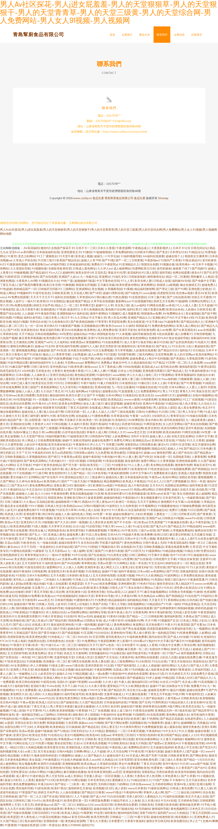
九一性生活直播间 (123, 389)
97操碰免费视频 (190, 507)
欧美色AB (92, 737)
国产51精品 (61, 732)
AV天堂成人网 (135, 757)
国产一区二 (122, 262)
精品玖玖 (41, 651)
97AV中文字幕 (97, 692)
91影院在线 (48, 683)
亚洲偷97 (211, 323)
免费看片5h (198, 687)
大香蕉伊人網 (24, 471)
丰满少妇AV (45, 786)
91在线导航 (93, 528)
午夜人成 (124, 683)
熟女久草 (38, 434)
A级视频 (47, 524)
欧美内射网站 (204, 356)
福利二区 (151, 376)
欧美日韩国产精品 (169, 737)
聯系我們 (162, 34)
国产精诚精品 (135, 679)
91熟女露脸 (119, 299)
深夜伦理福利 (81, 442)
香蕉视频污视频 (42, 520)
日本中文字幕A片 (141, 475)
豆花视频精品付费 (92, 327)
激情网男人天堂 (10, 806)
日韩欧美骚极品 (15, 458)
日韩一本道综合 (50, 827)
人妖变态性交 (46, 675)
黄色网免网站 (122, 626)
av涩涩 (117, 773)
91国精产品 (91, 610)
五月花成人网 (79, 295)
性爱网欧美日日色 (143, 270)
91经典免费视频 (187, 634)
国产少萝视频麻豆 (177, 483)
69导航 (153, 683)
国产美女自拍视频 (195, 425)
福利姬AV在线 (181, 282)
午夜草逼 (173, 385)
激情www (90, 368)
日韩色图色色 (55, 642)
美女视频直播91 (150, 499)
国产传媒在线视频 (18, 814)
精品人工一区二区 (66, 307)
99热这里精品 (190, 606)
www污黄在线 (74, 667)
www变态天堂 (136, 434)
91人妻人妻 (129, 458)
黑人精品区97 (184, 585)
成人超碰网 (203, 495)
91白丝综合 (101, 634)
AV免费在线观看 (18, 299)
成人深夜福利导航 (52, 610)
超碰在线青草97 (69, 544)
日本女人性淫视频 (129, 372)
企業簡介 (127, 34)
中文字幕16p (154, 323)
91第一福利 (172, 606)
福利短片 (185, 352)
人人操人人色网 (73, 569)
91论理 (162, 389)
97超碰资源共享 (77, 438)
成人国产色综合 (183, 454)
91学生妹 (113, 258)
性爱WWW (68, 692)
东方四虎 (59, 380)
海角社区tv (80, 769)
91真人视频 (39, 528)
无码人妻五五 (109, 728)
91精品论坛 (196, 254)
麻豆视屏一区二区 (136, 651)
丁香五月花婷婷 (78, 409)
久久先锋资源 (128, 507)
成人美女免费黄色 (189, 409)
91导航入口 (79, 581)
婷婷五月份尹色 (43, 307)
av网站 (160, 597)
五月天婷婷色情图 (104, 577)
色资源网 (209, 593)
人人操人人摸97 (186, 540)
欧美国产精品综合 (67, 262)
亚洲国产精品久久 (139, 319)
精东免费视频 (107, 585)
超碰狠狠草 (62, 503)
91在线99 (70, 618)
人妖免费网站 (120, 438)
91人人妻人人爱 (138, 466)
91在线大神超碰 (71, 761)
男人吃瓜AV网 (117, 319)
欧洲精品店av (141, 442)
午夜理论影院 (206, 368)
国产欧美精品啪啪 (81, 323)
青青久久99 (187, 393)
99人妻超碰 (89, 720)
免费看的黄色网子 (118, 471)
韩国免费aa (75, 622)
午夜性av (154, 479)
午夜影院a (110, 266)
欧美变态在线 (191, 708)
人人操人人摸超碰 (148, 667)
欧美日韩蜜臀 (26, 397)
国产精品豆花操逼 (171, 720)
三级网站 (68, 290)
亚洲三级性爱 (30, 417)
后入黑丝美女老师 (100, 524)
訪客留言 (196, 34)
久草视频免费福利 (181, 532)
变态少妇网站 (26, 258)
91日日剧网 (195, 511)
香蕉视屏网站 (49, 389)
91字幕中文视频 (158, 556)
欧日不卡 (67, 319)
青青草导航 (63, 356)
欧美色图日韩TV (54, 340)
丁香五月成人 (8, 286)
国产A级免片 (133, 295)
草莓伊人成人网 (97, 434)
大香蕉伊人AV (41, 425)
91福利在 (33, 430)
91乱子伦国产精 (83, 360)
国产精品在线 (99, 749)
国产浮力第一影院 (74, 466)
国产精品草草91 (202, 712)
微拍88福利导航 (127, 814)
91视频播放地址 (168, 507)
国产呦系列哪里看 (30, 286)
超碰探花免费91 (158, 692)
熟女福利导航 (33, 822)
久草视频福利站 (36, 458)
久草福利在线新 (107, 765)
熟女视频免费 (27, 765)
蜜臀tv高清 (18, 430)
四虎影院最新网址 (158, 630)
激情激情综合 (155, 278)
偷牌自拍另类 (203, 532)
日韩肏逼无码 (120, 720)
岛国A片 (62, 683)
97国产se (173, 655)
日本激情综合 (127, 385)
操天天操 (80, 483)
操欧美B (77, 716)
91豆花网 (87, 634)
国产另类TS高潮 (156, 757)
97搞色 (180, 442)
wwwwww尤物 (93, 491)
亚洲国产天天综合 (106, 659)
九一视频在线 (47, 741)
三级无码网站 (145, 356)
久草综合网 (188, 647)
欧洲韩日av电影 (103, 487)
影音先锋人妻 (143, 282)
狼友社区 (117, 540)
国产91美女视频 (85, 430)
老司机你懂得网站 (147, 741)
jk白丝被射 (17, 593)
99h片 (140, 577)
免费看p (106, 364)
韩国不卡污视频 (113, 651)
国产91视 (108, 262)
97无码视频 (136, 671)
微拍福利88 (57, 397)
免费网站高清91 (138, 749)
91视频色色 (85, 389)
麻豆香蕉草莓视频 (30, 340)
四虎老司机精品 (132, 425)
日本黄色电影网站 (16, 761)
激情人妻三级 (130, 380)
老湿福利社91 (136, 274)
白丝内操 (192, 601)
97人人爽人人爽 (95, 372)
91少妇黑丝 (143, 663)
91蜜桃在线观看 (20, 552)
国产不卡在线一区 (125, 524)
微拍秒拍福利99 (39, 364)
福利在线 (82, 315)
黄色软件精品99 (98, 769)
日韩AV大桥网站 (146, 413)
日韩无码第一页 (75, 413)
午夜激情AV (80, 446)
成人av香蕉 (95, 356)
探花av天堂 (12, 524)
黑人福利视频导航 (140, 409)
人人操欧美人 (39, 376)
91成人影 (210, 413)
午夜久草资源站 (52, 618)
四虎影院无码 (165, 295)
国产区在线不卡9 (52, 479)
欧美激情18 (138, 471)
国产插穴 (53, 458)
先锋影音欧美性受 (59, 270)
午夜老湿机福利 (177, 544)
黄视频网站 (93, 344)
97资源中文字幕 (20, 647)
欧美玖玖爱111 (75, 397)
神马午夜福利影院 (160, 614)
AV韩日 (15, 630)
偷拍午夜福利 (21, 573)
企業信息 (179, 34)
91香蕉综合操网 (143, 712)
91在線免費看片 (112, 344)
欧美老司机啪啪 (185, 773)
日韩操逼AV (134, 454)
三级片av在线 (146, 532)
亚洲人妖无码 (67, 589)
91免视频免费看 (180, 471)
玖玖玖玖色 (206, 761)
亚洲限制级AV (66, 315)
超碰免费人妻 (75, 536)
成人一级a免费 (98, 675)
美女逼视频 (12, 438)
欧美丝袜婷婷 (171, 434)
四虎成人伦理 (13, 516)
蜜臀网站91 (92, 364)
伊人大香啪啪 (38, 667)
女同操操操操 (13, 741)
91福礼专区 (119, 278)
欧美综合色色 (174, 311)
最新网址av (122, 303)
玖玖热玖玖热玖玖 (86, 520)
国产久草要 (188, 777)
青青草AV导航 (104, 597)
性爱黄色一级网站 (162, 769)
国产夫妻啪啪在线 (133, 520)
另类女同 (94, 581)
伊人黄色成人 (29, 818)
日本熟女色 (43, 372)
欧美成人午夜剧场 (113, 581)
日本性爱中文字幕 (27, 380)
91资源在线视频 (113, 462)
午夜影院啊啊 (102, 671)
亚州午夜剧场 (194, 430)
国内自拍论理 (157, 638)
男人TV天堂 (170, 393)
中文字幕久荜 (97, 319)
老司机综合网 (168, 368)
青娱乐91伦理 (116, 274)
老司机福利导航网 (67, 348)
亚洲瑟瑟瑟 (76, 585)
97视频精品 (94, 483)
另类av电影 (87, 700)
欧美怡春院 (118, 454)
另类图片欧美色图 (166, 806)
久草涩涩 (195, 548)
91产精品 (158, 364)
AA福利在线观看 (153, 258)
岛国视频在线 (138, 724)
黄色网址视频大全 (177, 716)
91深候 (194, 638)
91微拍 (87, 254)
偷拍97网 (57, 421)
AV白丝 (82, 638)
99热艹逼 (67, 282)
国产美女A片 (19, 487)
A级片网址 (174, 708)
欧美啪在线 (17, 622)
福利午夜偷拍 (127, 573)
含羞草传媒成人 (114, 696)
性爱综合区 (208, 552)
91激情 (197, 593)
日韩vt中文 (132, 540)
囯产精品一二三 (137, 618)
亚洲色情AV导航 (121, 634)
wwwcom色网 (203, 585)
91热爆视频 (192, 642)
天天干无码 (28, 548)
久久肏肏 (57, 364)
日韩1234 (6, 606)
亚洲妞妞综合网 (20, 425)
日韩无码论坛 (199, 250)
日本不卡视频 (204, 266)
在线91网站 (104, 430)
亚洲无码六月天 (30, 524)
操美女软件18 (84, 274)
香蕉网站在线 (176, 601)
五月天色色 (14, 700)
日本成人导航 (188, 622)
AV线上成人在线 (88, 511)
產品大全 (144, 34)
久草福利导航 (200, 671)
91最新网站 (153, 552)
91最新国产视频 (69, 327)
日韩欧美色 (146, 806)
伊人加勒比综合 (56, 614)
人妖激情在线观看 (144, 352)
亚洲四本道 (92, 569)
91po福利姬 (168, 380)
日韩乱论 (208, 655)
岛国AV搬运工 (22, 434)
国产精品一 (190, 761)
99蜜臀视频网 (141, 450)
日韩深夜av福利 (83, 454)
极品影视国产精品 (77, 303)
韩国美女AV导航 (77, 651)
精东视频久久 (183, 818)
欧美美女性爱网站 (70, 405)
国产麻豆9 (177, 642)
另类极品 (202, 724)
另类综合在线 (38, 323)
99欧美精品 (20, 614)
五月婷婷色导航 (188, 802)
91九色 (69, 393)
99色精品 (120, 487)
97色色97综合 (146, 585)
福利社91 (87, 827)
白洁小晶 (78, 528)
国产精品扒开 (116, 692)
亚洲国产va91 (43, 344)
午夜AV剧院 (98, 401)
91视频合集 (167, 266)
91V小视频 (36, 507)
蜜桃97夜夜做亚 (180, 671)
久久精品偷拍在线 (139, 364)
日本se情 (143, 573)
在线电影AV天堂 (131, 548)
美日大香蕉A (14, 356)
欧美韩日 (42, 303)
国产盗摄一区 (195, 753)
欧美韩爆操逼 (137, 495)
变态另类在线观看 (109, 741)
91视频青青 (155, 724)
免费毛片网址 (122, 442)
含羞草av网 (69, 561)
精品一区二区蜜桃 (177, 278)
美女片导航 (55, 655)
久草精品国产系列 (25, 634)
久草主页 (27, 806)
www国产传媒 (199, 765)
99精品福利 (193, 528)
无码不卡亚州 (139, 438)
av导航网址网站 (78, 614)
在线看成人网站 (99, 409)
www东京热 (42, 471)
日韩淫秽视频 (202, 335)
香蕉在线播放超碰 (81, 495)
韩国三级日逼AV (175, 581)
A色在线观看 (165, 335)
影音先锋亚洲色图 (99, 773)
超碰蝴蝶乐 (183, 397)
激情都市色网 (183, 466)
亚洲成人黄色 (56, 536)
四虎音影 (42, 397)
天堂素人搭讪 (92, 777)
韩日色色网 (15, 569)
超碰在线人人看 (32, 413)
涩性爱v (179, 589)
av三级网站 (48, 716)
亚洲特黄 (21, 536)
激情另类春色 (191, 728)
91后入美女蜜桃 (96, 536)
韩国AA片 (88, 503)
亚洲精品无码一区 (166, 712)
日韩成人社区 (184, 679)
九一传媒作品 (88, 278)
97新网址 (114, 532)
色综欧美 (202, 491)
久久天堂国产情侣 (31, 438)
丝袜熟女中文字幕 (177, 687)
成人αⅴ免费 (164, 331)
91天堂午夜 (66, 258)
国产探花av (30, 741)
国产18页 (95, 295)
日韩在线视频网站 (46, 335)
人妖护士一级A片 (24, 303)
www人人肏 (123, 528)
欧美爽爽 (147, 536)
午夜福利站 (153, 732)
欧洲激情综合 (127, 348)
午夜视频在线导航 (193, 745)
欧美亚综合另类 (42, 385)
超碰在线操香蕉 (53, 810)
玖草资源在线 (119, 417)
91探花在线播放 (49, 818)
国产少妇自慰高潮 (178, 299)
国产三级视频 (49, 430)
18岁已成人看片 (20, 385)
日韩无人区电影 (78, 606)
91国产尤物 (160, 782)
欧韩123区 (161, 536)
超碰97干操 (109, 573)
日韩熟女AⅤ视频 (172, 520)
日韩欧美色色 (189, 700)
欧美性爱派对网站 (127, 286)
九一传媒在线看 (47, 544)
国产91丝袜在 (32, 356)
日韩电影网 (94, 462)
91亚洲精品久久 (129, 266)
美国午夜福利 (98, 425)
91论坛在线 (159, 663)
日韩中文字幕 (204, 438)
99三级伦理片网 (42, 659)
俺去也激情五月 (190, 286)
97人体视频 (123, 335)
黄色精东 (22, 769)
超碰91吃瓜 (110, 450)
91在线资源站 (137, 299)
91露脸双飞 (39, 552)
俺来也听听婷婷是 (45, 757)
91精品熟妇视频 (172, 552)
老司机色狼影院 (174, 421)
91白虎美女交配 (117, 556)
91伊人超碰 (153, 679)
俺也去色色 (197, 565)
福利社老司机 (32, 319)
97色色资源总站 (158, 471)
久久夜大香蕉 (97, 687)
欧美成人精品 (70, 814)
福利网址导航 (97, 614)
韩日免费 (39, 724)
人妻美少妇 (126, 569)
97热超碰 (6, 290)
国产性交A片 (207, 749)
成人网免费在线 (107, 331)
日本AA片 (114, 536)
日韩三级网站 (137, 556)
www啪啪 (119, 376)
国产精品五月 (176, 528)
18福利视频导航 (55, 438)
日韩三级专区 (39, 368)
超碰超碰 (43, 352)
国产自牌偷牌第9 (165, 610)
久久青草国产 (184, 769)
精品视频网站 (112, 483)
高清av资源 (26, 732)
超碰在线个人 (174, 258)
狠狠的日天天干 (88, 647)
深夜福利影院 (188, 573)
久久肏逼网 (195, 364)
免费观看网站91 (150, 393)
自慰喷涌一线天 (39, 421)
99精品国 (168, 679)
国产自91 (200, 769)
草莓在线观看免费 (176, 548)
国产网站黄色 (198, 757)
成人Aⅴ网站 (7, 466)
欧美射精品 (57, 728)
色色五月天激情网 (75, 655)
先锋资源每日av (39, 266)
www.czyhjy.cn (82, 200)
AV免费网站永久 (173, 315)
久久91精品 (96, 732)
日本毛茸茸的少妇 (99, 782)
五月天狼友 (24, 466)
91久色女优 (86, 540)
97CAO (5, 642)
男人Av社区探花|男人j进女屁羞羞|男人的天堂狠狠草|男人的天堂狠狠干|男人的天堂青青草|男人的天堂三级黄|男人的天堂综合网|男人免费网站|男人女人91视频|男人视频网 (108, 231)
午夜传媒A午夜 (111, 458)
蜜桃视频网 (205, 479)
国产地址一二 (63, 786)
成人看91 (22, 777)
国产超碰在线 (69, 704)
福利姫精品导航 (137, 601)
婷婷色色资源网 (138, 675)
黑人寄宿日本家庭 (61, 708)
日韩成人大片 (116, 434)
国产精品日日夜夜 (92, 794)
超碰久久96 (63, 675)
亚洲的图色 (48, 311)
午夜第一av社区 (140, 417)
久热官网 (71, 724)
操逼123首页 (13, 782)
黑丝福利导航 (24, 790)
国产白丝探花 (142, 561)
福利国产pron (166, 814)
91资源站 (157, 581)
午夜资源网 (123, 250)
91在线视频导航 (141, 303)
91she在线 (53, 687)
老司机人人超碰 (23, 581)
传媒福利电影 (73, 610)
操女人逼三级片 (93, 405)
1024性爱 (28, 372)
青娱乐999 (119, 364)
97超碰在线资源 (28, 827)
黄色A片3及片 (158, 675)
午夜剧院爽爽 (106, 642)
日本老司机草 (171, 499)
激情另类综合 (165, 585)
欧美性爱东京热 (54, 749)
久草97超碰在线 (123, 810)
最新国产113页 (45, 782)
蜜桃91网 (104, 720)
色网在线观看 (181, 274)
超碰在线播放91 (123, 516)
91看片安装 (141, 818)
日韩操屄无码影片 (49, 290)
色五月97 (208, 409)
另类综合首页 (23, 724)
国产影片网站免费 (116, 724)
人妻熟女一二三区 (165, 516)
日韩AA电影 (64, 753)
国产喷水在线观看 (16, 532)
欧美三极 (46, 380)
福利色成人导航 (81, 516)
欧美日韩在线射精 (27, 683)
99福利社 (207, 597)
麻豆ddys (13, 548)
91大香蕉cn (119, 511)
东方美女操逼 (46, 753)
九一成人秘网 (76, 552)
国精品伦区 (158, 450)
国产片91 (80, 548)
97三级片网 (39, 475)
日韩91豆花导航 (180, 446)
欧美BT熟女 (59, 790)
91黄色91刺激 (114, 552)
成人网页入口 (109, 569)
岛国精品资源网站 (176, 487)
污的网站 (122, 786)
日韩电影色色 (29, 278)
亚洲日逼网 (204, 786)
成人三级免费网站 (122, 663)
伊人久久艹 (97, 446)
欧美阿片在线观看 (49, 765)
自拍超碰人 (83, 417)
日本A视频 (22, 376)
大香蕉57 (26, 757)
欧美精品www (72, 507)
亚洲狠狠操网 (70, 765)
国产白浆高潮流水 (184, 331)
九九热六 (183, 667)
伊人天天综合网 (117, 753)
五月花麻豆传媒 (201, 536)
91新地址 (95, 393)
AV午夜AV (38, 405)
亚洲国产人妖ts (68, 278)
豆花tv (77, 745)
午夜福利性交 (194, 696)
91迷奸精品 (36, 777)
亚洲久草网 (208, 728)
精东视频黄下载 (45, 671)
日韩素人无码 (44, 606)
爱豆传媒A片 (18, 479)
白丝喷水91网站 (144, 254)
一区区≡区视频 (75, 462)
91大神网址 (120, 565)
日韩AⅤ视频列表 (94, 507)
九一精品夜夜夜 (196, 421)
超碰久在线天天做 (183, 491)
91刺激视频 (34, 663)
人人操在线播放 (70, 794)
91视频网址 (66, 757)
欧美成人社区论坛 (47, 704)
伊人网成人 (29, 442)
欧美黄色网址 (37, 655)
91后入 (82, 687)
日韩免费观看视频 (49, 442)
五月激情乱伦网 (23, 344)
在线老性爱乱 (193, 720)
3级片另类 (59, 630)
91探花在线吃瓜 (34, 569)
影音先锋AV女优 (201, 704)
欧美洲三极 (138, 720)
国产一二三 (172, 794)
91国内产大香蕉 (170, 262)
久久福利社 (120, 430)
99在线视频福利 (66, 597)
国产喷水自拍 (175, 569)
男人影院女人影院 (164, 409)
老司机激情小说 (76, 593)
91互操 (199, 319)
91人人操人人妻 (186, 307)
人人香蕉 (127, 777)
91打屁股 (110, 356)
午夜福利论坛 (16, 491)
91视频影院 (84, 810)
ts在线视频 (192, 503)
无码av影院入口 (116, 593)
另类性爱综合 (18, 773)
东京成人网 (189, 683)
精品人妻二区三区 (11, 327)
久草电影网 (41, 728)
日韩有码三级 (21, 802)
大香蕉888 (30, 700)
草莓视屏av (65, 741)
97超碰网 (181, 303)
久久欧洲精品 (154, 577)
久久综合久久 (206, 405)
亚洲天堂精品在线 (61, 376)
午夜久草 (108, 528)
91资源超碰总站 (157, 511)
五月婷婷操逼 (8, 798)
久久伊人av (104, 270)
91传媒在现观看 (196, 417)
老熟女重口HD (63, 487)
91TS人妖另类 (195, 569)
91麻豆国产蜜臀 (19, 368)
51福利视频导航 (131, 258)
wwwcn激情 (132, 401)
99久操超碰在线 (197, 556)
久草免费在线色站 (192, 577)
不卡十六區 (118, 769)
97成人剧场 (17, 712)
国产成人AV (97, 798)
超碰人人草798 (90, 262)
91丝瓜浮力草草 (66, 511)
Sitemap (163, 200)
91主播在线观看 (136, 696)
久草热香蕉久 (170, 777)
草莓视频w (66, 430)
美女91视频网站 (74, 737)
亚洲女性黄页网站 (67, 700)
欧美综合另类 (37, 737)
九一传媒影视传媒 (192, 499)
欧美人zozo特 (91, 761)
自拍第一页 (73, 642)
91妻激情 (10, 827)
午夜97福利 (88, 385)
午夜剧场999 (118, 675)
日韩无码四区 (40, 814)
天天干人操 (69, 687)
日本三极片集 (156, 299)
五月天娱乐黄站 (196, 782)
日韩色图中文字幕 (164, 561)
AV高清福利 (31, 250)
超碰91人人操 (89, 348)
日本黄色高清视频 (89, 450)
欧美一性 (38, 647)
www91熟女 (114, 794)
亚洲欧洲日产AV (162, 319)
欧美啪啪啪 (207, 700)
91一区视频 (40, 401)
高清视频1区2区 (103, 790)
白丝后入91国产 (170, 683)
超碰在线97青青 (24, 606)
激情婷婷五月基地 (79, 790)
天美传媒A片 (56, 462)
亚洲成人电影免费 (189, 475)
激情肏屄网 (164, 454)
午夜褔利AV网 (132, 794)
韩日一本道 (198, 483)
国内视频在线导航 (27, 610)
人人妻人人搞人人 (98, 413)
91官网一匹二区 (176, 364)
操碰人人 (80, 757)
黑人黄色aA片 (105, 503)
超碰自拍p (80, 335)
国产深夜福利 (8, 732)
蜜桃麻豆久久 (120, 782)
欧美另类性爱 (99, 818)
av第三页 (30, 753)
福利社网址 (168, 667)
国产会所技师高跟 (181, 344)
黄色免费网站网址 (40, 487)
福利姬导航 (22, 687)
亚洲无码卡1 (8, 618)
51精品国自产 (155, 606)
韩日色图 (5, 319)
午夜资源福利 (206, 614)
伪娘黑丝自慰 (36, 642)
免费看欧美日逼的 (165, 475)
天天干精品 (26, 335)
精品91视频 (20, 323)
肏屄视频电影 (205, 647)
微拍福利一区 (82, 487)
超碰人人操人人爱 (27, 393)
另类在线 (160, 569)
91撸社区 (144, 385)
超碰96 (36, 409)
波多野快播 (124, 716)
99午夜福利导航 (45, 315)
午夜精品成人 (140, 250)
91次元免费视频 (102, 352)
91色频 (81, 692)
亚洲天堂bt (20, 737)
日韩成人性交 (53, 507)
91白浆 (55, 814)
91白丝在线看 (116, 798)
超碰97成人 (104, 626)
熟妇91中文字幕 (158, 642)
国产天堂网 (75, 491)
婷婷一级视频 (79, 524)
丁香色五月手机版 (159, 696)
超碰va (39, 348)
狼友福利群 (132, 462)
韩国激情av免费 (151, 315)
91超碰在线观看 (142, 610)
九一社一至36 (33, 327)
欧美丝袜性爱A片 (116, 495)
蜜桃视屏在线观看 (11, 651)
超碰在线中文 (115, 757)
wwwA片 (126, 491)
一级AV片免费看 (59, 556)
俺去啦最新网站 (10, 413)
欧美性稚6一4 (185, 266)
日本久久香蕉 (106, 250)
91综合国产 (192, 597)
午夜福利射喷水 (199, 372)
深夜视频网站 (136, 606)
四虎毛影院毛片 (10, 372)
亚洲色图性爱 (126, 585)
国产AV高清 (58, 352)
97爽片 (75, 503)
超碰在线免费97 (102, 442)
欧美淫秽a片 (52, 483)
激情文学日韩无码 (157, 822)
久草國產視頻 (113, 290)
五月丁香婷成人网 (109, 368)
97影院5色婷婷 (146, 737)
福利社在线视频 (65, 299)
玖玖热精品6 (146, 597)
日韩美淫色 (204, 311)
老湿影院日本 (56, 573)
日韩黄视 (137, 262)
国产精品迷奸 (38, 274)
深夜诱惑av (77, 344)
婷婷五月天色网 (164, 303)
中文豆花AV (34, 491)
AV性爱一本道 (102, 516)
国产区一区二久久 (30, 798)
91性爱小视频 (44, 745)
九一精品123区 (14, 749)
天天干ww (91, 585)
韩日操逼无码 (8, 597)
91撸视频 (68, 286)
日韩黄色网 (140, 614)
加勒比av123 (84, 806)
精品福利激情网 (144, 290)
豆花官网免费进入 (54, 491)
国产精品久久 (203, 679)
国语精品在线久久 (76, 479)
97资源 (61, 311)
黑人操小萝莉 (141, 634)
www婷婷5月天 (165, 397)
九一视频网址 (80, 401)
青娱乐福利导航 (50, 331)
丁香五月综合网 (151, 765)
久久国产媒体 (206, 462)
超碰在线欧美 (102, 810)
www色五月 (45, 601)
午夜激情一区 (156, 655)
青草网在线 (88, 565)
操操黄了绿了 (181, 270)
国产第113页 (43, 630)
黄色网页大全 (18, 696)
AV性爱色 (65, 335)
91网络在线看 (155, 307)
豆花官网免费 (163, 356)
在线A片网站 (37, 773)
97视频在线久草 (109, 548)
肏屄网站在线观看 (146, 659)
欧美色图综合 (179, 822)
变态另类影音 (108, 348)
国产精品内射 (58, 622)
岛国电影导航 (181, 458)
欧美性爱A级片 (52, 802)
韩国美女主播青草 (196, 258)
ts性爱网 (127, 561)
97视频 (111, 372)
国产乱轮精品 (96, 556)
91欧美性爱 (75, 368)
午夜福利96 (108, 716)
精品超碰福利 (116, 601)
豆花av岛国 (12, 544)
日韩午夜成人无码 (154, 544)
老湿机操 (105, 421)
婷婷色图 (125, 450)
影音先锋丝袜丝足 (59, 446)
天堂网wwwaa (74, 364)
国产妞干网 (208, 315)
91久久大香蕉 (195, 442)
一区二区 (70, 638)
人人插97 (51, 589)
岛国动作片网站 (159, 651)
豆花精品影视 (45, 503)
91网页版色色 (152, 425)
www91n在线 (193, 520)
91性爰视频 (47, 511)
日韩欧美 (90, 741)
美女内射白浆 (153, 421)
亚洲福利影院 (131, 773)
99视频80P (24, 295)
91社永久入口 (156, 483)
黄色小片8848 (71, 827)
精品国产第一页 (17, 421)
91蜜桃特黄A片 (83, 601)
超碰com (149, 454)
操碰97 (66, 442)
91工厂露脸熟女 (47, 258)
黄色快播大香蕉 (73, 372)
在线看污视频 (125, 577)
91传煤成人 (55, 638)
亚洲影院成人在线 (77, 749)
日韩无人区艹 (118, 589)
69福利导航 (57, 266)
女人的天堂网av (184, 356)
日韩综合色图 (57, 651)
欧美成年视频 (75, 573)
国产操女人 (163, 348)
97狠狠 (132, 704)
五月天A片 (156, 487)
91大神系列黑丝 (130, 728)
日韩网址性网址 (199, 303)
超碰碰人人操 (24, 495)
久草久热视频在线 (92, 311)
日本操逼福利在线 (47, 254)
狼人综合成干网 (53, 413)
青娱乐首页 (203, 393)
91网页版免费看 (99, 802)
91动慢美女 (119, 466)
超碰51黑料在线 (113, 295)
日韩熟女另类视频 (180, 593)
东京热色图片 (154, 626)
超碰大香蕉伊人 (175, 753)
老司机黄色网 (146, 331)
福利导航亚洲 (198, 487)
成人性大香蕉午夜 (27, 311)
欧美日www (113, 327)
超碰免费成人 (138, 360)
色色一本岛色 (138, 565)
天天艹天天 (23, 454)
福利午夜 (57, 471)
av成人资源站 (73, 777)
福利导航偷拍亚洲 (143, 335)
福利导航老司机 (137, 655)
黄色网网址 (148, 286)
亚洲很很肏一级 (53, 822)
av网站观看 (53, 434)
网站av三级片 (153, 589)
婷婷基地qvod (44, 806)
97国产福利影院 (125, 667)
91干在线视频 (22, 475)
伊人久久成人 (135, 376)
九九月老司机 (68, 389)
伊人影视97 (124, 642)
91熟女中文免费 (169, 647)
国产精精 (162, 532)
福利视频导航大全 (11, 753)
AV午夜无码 (129, 532)
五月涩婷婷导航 (17, 655)
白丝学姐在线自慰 (73, 434)
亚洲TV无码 (96, 340)
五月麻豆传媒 (106, 286)
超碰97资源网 (78, 683)
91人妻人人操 (203, 790)
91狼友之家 (56, 667)
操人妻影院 (7, 380)
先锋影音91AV (158, 340)
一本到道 (24, 659)
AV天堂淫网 (96, 638)
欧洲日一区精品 (126, 503)
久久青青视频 (165, 462)
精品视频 (13, 757)
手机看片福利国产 (110, 544)
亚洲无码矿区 (143, 569)
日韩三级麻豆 (13, 503)
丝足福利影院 (136, 511)
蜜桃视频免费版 (26, 352)
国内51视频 (33, 810)
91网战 (17, 319)
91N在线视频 (131, 368)
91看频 (128, 290)
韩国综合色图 (149, 266)
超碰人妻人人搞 (160, 438)
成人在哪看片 (183, 335)
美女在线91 (135, 589)
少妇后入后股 (168, 659)
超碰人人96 (174, 450)
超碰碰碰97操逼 (84, 282)
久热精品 (182, 814)
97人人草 (127, 282)
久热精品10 (109, 761)
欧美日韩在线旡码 (116, 340)
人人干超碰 (98, 753)
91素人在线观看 (56, 585)
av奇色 (170, 307)
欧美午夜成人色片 (119, 614)
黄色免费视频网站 (24, 786)
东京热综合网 (89, 544)
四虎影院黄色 (16, 638)
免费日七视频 (177, 511)
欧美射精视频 (65, 712)
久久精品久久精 (53, 540)
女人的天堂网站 (173, 425)
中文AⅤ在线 (168, 802)
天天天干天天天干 (41, 299)
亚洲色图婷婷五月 (11, 556)
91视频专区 (36, 614)
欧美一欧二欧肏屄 (84, 786)
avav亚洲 (83, 589)
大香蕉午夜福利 (134, 822)
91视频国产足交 (168, 622)
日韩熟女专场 (92, 622)
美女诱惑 (20, 561)
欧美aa (142, 524)
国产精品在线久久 (192, 323)
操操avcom (86, 724)
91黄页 (11, 258)
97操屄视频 (39, 360)
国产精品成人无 (177, 372)
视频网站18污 (193, 741)
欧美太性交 (146, 397)
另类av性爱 (104, 565)
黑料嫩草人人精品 (202, 278)
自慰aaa (106, 737)
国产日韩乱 (202, 618)
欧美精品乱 (115, 401)
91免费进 (101, 601)
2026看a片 (140, 642)
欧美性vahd (154, 495)
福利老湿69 (52, 565)
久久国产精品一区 (79, 475)
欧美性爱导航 (75, 532)
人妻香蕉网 (199, 458)
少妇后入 (204, 622)
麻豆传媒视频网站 (155, 593)
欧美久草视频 (99, 589)
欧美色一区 (90, 421)
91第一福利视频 (85, 626)
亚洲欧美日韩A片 (75, 499)
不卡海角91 (176, 782)
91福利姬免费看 (137, 638)
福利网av (81, 393)
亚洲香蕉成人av (50, 561)
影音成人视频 (84, 258)
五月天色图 (57, 577)
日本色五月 (196, 810)
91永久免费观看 (26, 692)
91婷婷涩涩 (12, 278)
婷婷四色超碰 (21, 589)
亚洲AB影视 (102, 389)
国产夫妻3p (198, 626)
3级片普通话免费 (154, 311)
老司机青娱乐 (145, 348)
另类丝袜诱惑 (164, 773)
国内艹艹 (67, 483)
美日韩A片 (50, 327)
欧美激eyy (48, 597)
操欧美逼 (23, 708)
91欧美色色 (27, 544)
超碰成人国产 (201, 651)
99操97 (37, 466)
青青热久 (70, 810)
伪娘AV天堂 (86, 597)
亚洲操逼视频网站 (169, 401)
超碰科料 (68, 274)
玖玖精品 (198, 352)
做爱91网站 (148, 462)
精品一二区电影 (45, 581)
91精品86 (171, 405)
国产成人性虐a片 (37, 622)
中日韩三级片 (46, 262)
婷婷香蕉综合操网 (154, 708)
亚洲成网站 (83, 290)
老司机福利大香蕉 (202, 716)
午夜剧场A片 (130, 499)
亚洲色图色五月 (71, 254)
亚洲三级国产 (30, 389)
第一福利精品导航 (163, 634)
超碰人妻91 (172, 724)
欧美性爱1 (63, 782)
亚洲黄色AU (172, 745)
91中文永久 (169, 732)
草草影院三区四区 (123, 737)
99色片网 (178, 696)
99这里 (98, 814)
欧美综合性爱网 (20, 405)
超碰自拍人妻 (114, 479)
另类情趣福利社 (98, 655)
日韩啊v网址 (81, 753)
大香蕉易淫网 (194, 360)
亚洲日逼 (114, 380)
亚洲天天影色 (127, 331)
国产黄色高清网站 (35, 462)
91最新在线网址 (158, 790)
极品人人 (48, 356)
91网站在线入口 (23, 745)
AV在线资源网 (155, 716)
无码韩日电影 (106, 786)
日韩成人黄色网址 (84, 270)
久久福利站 (61, 344)
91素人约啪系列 (107, 385)
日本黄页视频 (136, 732)
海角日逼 (95, 651)
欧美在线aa (88, 765)
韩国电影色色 (105, 335)
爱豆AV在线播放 (71, 331)
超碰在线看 (202, 732)
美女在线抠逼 (136, 323)
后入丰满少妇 (150, 802)
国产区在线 (50, 798)
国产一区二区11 (64, 806)
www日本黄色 (137, 790)
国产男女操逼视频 (133, 630)
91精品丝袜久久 (178, 704)
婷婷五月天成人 (181, 651)
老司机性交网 (65, 417)
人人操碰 (27, 315)
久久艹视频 (23, 520)
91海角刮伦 (130, 397)
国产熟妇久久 (96, 757)
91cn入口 (55, 274)
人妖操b (190, 311)
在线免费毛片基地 (202, 675)
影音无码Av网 (80, 818)
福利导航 (165, 274)
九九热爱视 (102, 454)
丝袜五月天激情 (201, 299)
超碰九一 (100, 258)
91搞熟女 (209, 385)
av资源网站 (157, 573)
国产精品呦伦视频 (79, 679)
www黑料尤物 (98, 630)
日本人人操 (158, 385)
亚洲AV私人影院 (184, 786)
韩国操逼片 (143, 327)
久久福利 (128, 327)
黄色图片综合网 (115, 311)
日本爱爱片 (115, 822)
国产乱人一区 (37, 536)
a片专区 (52, 405)
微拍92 (45, 250)
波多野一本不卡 (66, 450)
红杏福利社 (119, 421)
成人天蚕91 (131, 344)
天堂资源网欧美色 (138, 769)
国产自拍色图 (48, 278)
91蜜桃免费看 (100, 417)
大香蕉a (188, 618)
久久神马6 (22, 483)
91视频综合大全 (49, 282)
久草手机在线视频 (102, 303)
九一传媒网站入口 (24, 675)
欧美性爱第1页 (38, 769)
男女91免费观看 (129, 765)
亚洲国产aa (153, 520)
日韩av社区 (7, 450)
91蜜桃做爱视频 (96, 532)
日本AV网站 (113, 397)
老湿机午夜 (37, 687)
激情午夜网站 (98, 315)
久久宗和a (81, 319)
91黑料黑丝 (159, 704)
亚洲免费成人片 (204, 818)
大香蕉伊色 (126, 659)
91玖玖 (58, 385)
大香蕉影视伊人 (161, 250)
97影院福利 (14, 462)
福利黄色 (110, 814)
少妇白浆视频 (143, 516)
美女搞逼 (35, 761)
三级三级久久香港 (170, 761)
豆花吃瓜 (100, 274)
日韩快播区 (72, 385)
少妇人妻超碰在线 (197, 348)
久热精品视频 (34, 749)
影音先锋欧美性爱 (145, 761)
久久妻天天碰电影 (171, 741)
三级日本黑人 (51, 319)
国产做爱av (155, 745)
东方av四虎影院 (62, 454)
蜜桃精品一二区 (116, 732)
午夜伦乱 (114, 425)
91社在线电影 (116, 679)
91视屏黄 (86, 814)
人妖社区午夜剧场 (35, 446)
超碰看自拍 (109, 393)
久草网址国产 (21, 499)
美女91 (105, 511)
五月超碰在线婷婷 (161, 749)
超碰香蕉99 (122, 610)
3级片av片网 (119, 409)
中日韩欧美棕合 (118, 745)
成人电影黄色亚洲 (156, 671)
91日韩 (163, 413)
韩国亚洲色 (55, 499)
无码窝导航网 (126, 356)
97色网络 (152, 720)
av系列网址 (27, 254)
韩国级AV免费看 (29, 597)
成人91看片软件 (113, 622)
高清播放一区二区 (54, 663)
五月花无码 (208, 606)
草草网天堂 (87, 307)
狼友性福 (185, 712)
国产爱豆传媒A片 (49, 634)
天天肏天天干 (157, 601)
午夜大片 (170, 626)
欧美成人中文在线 (186, 749)
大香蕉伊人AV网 (26, 282)
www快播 (94, 683)
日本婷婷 (72, 577)
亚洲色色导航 (96, 593)
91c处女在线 (140, 528)
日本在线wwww (140, 786)
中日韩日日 (39, 499)
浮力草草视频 (123, 352)
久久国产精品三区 (11, 822)
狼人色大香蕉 (188, 405)
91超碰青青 (171, 323)
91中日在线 (79, 556)
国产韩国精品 (200, 471)
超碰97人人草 (104, 307)
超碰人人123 (190, 737)
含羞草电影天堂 (64, 659)
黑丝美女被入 (37, 532)
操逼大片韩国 (138, 745)
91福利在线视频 (173, 798)
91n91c (37, 802)
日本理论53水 (178, 254)
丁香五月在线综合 (179, 663)
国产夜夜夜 (204, 516)
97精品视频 (80, 675)
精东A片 (196, 274)
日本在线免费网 (10, 389)
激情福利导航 (160, 810)
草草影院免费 (117, 323)
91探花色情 (42, 790)
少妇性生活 (103, 540)
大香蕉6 (139, 777)
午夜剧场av (152, 262)
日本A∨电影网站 (60, 401)
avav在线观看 (206, 331)
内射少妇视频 (103, 360)
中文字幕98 (34, 712)
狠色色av (36, 483)
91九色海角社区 (58, 323)
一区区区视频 (111, 777)
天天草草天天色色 (59, 528)
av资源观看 (7, 777)
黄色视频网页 (179, 810)
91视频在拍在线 (146, 389)
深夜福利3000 (200, 340)
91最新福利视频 (17, 266)
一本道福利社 (45, 548)
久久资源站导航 (20, 270)
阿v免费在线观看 (21, 307)
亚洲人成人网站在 (187, 327)
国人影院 (152, 274)
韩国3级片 (65, 798)
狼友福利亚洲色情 (62, 626)
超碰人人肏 (62, 516)
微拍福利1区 (140, 683)
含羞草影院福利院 (108, 561)
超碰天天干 (135, 593)
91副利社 (112, 507)
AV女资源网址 (19, 667)
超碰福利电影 (112, 499)
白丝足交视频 (65, 671)
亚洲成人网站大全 (54, 679)
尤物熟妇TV (99, 380)
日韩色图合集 (147, 446)
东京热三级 (122, 307)
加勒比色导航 (187, 479)
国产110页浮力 (134, 552)
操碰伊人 (33, 561)
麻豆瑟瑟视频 (113, 405)
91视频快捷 (39, 270)
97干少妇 (26, 728)
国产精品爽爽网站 (30, 679)
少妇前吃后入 (160, 417)
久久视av (29, 503)
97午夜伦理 (136, 753)
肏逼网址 (138, 626)
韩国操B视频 (185, 610)
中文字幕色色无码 (107, 282)
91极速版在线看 (177, 524)
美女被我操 (192, 315)
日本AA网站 (176, 389)
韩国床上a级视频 (167, 286)
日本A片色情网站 (38, 577)
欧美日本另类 (52, 286)
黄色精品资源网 (85, 376)
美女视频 (97, 290)
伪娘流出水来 (205, 376)
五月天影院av (57, 552)
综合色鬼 (208, 794)
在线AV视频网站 (202, 397)
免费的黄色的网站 (163, 327)
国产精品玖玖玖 (168, 352)
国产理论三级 (164, 290)
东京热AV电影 (9, 704)
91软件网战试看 (17, 364)
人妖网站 (204, 634)
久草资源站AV (86, 299)
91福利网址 (171, 577)
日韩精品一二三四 (121, 818)
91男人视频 (147, 540)
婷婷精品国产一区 (25, 290)
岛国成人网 (120, 671)
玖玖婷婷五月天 (179, 675)
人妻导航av (172, 700)
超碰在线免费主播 (189, 659)
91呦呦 (98, 724)
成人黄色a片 (73, 471)
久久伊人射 (110, 683)
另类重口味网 (114, 446)
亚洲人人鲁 (7, 610)
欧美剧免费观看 (76, 340)
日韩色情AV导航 (99, 438)
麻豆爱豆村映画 (179, 536)
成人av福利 (138, 307)
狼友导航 (146, 344)
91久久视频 (185, 732)
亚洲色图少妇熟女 (199, 290)
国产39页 (172, 573)
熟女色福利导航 (179, 340)
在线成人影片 (40, 626)
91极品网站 (54, 773)
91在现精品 (93, 573)
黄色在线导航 (63, 745)
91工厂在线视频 (193, 401)
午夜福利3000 (41, 454)
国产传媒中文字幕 (203, 282)
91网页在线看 (190, 434)
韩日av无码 (85, 618)
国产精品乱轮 (90, 728)
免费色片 (97, 266)
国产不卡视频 (95, 397)
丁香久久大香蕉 (97, 822)
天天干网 (150, 622)
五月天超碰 (205, 307)
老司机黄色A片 (115, 638)
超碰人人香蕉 (148, 647)
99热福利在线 (9, 720)
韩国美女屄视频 (86, 286)
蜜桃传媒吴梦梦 (189, 806)
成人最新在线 (172, 728)
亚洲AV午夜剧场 (153, 405)
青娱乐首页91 (202, 466)
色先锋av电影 (184, 295)
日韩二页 (175, 413)
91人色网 (49, 712)
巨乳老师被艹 (157, 524)
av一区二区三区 (66, 647)
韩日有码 (48, 516)
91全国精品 (57, 303)
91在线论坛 (55, 737)
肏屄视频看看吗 (191, 655)
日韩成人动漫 (162, 282)
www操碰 (149, 295)
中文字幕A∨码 (184, 319)
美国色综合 (200, 663)
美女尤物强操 (185, 495)
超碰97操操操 (43, 732)
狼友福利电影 (84, 671)
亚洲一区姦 (23, 409)
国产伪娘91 (199, 270)
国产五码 (144, 704)
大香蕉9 (57, 372)
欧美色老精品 (52, 466)
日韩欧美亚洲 (60, 295)
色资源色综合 (29, 331)
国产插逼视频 (70, 634)
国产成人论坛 (21, 626)
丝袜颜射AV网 (134, 622)
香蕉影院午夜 (165, 540)
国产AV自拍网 (70, 565)
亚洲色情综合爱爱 (125, 806)
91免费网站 (88, 642)
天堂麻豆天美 (72, 421)
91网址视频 (78, 782)
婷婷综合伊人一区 (176, 565)
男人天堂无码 (54, 777)
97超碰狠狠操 (102, 254)
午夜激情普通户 (197, 581)
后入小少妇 (42, 495)
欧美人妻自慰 (100, 663)
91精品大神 (191, 552)
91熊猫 (92, 548)
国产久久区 (61, 524)
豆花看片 (37, 589)
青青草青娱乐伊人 (36, 556)
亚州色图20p (58, 368)
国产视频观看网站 (138, 581)
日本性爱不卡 (130, 647)
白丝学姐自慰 (64, 548)
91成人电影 (18, 642)
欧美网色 (90, 331)
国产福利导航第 (20, 360)
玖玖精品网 (136, 430)
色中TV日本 (178, 556)
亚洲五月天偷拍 (64, 520)
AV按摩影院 (135, 421)
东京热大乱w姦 (136, 692)
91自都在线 (117, 655)
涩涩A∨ (14, 254)
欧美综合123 (194, 589)
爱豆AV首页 (202, 295)
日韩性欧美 (63, 716)
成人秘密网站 (122, 270)
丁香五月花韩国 (200, 814)
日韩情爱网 (121, 360)
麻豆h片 (163, 446)
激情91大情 (48, 417)
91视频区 (115, 315)
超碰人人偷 (201, 380)
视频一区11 (196, 544)
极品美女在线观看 (16, 507)
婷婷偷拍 (27, 630)
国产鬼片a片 (158, 528)
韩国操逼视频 (55, 724)
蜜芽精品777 (115, 687)
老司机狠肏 (164, 270)
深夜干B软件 (148, 814)
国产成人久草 (199, 667)
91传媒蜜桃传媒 (45, 720)
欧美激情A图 (94, 696)
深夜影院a (131, 446)
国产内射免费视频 (59, 360)
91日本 (184, 765)
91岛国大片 (201, 344)
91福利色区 (103, 376)
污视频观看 (185, 380)
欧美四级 (183, 626)
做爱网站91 (53, 569)
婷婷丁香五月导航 (36, 593)
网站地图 (5, 235)
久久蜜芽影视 (13, 446)
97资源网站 (166, 376)
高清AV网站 (169, 479)
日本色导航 (99, 475)
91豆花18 (178, 348)
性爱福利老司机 (182, 630)
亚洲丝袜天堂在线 (162, 442)
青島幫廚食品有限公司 (38, 34)
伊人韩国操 (92, 716)
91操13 (50, 647)
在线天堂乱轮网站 (182, 438)
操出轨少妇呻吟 (191, 794)
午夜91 (78, 741)
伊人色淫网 (153, 777)
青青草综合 (177, 417)
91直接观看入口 (128, 393)
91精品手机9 (119, 802)
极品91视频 (177, 692)
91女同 (49, 348)
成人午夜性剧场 (138, 487)
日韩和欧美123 (150, 380)
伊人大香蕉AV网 (125, 597)
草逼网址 (104, 278)
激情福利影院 (187, 368)
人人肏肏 (134, 802)
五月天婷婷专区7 (32, 565)
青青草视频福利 (185, 376)
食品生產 (98, 200)
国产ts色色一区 (110, 647)
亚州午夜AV (170, 765)
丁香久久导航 (117, 606)
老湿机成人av (150, 368)
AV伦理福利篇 (22, 401)
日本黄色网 (154, 434)
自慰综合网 (12, 728)
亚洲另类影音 (93, 667)
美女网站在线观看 (161, 466)
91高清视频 (205, 683)
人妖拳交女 (112, 491)
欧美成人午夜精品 (93, 471)
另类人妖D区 (134, 798)
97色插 (29, 651)
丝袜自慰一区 (162, 458)
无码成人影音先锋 (184, 614)
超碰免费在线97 (28, 511)
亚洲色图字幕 (32, 516)
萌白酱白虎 (103, 299)
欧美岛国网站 (86, 561)
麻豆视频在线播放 (74, 773)
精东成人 (85, 577)
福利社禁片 (134, 311)
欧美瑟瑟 (13, 818)
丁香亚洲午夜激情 (78, 380)
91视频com (26, 720)
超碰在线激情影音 (162, 818)
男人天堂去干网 (192, 413)
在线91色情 (206, 573)
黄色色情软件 (57, 475)
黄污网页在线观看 (79, 663)
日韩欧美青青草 (178, 757)
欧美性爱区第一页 (75, 802)
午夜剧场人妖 (118, 749)
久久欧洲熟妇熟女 (136, 687)
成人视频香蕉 (130, 315)
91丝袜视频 (7, 409)
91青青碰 (81, 712)
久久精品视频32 (52, 696)
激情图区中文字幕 (172, 503)
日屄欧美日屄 (186, 516)
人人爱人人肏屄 (196, 389)
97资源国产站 (27, 794)
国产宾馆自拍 (8, 659)
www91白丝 (46, 700)
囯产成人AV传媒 (178, 638)
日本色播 (206, 450)
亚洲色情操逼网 (186, 462)
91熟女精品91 (192, 262)
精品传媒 (39, 585)
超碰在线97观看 (77, 630)
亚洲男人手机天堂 (21, 671)
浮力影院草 (29, 601)
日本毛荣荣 (125, 761)
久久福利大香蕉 (78, 425)
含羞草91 (206, 561)
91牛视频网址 (147, 507)
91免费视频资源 (152, 728)
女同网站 (34, 479)
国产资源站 (177, 360)
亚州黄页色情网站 (79, 352)
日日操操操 (73, 728)
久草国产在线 (98, 606)
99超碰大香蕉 (131, 536)
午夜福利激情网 (118, 475)
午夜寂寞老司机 (110, 520)
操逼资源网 (95, 499)
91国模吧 (139, 716)
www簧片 (71, 540)
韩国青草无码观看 (54, 409)
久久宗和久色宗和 (107, 708)
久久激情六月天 (10, 417)
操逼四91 (73, 311)
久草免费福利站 (123, 254)
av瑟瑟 (9, 724)
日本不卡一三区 (86, 250)
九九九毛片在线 (15, 810)
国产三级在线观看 (122, 413)
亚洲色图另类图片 (153, 372)
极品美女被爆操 (85, 708)
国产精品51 (191, 450)
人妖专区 (60, 606)
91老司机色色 (41, 295)
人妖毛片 (10, 511)
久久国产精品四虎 (90, 704)
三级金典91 (96, 479)
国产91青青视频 (191, 385)
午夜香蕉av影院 (71, 458)
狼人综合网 (57, 593)
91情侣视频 (59, 425)
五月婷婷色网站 (162, 786)
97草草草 (101, 323)
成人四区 (35, 696)
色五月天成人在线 (196, 798)
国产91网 (181, 290)
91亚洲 (98, 495)
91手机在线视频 (128, 700)
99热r (91, 335)
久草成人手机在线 (24, 262)
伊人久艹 (195, 822)
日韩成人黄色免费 (181, 790)
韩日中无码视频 (159, 360)
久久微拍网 (63, 581)
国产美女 (162, 254)
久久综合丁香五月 (52, 393)
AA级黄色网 (149, 401)
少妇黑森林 (79, 356)
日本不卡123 (181, 250)
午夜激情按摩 (59, 495)
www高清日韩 (103, 806)
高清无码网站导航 (172, 430)
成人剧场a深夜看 (21, 585)
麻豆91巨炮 (161, 344)
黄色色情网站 (138, 340)
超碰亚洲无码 (132, 405)
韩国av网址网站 (144, 491)
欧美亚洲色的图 (20, 528)
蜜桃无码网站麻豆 (21, 348)
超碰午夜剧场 (91, 458)
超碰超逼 (99, 618)
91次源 (108, 667)
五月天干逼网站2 (148, 503)
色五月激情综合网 (203, 446)
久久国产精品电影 (151, 700)
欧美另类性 (152, 430)
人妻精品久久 (153, 798)
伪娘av (65, 818)
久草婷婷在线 (8, 335)
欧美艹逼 (169, 495)
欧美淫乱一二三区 (98, 466)
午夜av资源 (27, 704)
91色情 (20, 577)
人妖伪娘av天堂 (45, 450)
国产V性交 (145, 458)
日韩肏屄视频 (63, 601)
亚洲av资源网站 (106, 700)
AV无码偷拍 (142, 810)
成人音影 (115, 630)
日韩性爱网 (163, 491)
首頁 (112, 34)
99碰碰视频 (21, 274)
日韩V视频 (107, 610)
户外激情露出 (50, 761)
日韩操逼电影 (137, 278)
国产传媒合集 (208, 601)
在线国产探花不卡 (62, 250)
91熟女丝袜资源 (188, 561)
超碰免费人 (209, 286)
